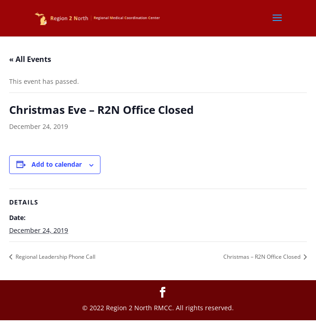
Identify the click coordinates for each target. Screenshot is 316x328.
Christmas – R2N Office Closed (262, 257)
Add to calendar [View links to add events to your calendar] (57, 164)
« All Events (30, 59)
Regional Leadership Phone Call (54, 257)
